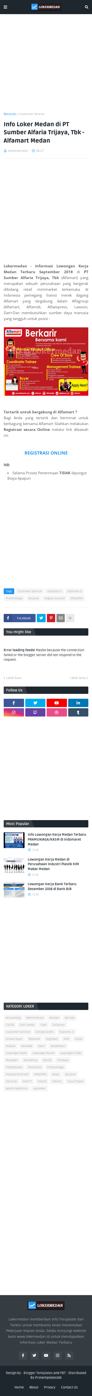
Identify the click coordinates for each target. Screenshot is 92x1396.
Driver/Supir (14, 1039)
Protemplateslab (48, 1378)
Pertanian (34, 1067)
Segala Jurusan (54, 598)
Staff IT (27, 1081)
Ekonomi (34, 1039)
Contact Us (69, 1387)
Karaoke (26, 1046)
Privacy (49, 1387)
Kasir (41, 1046)
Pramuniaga (14, 598)
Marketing (30, 1060)
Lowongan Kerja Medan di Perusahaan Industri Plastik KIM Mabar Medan (53, 864)
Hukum (10, 1046)
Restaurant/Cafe (17, 1074)
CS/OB (10, 1025)
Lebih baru (14, 678)
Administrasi (35, 1018)
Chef (43, 1025)
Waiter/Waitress (17, 1088)
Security (11, 1081)
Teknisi (57, 1081)
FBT (63, 1373)
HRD (66, 1039)
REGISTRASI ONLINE (46, 453)
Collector (58, 1025)
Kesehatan (58, 1046)
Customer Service (31, 114)
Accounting (13, 1018)
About (33, 1387)
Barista (70, 1018)
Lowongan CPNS (70, 1053)
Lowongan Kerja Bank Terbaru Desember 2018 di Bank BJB (52, 886)
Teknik (42, 1081)
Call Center (27, 1025)
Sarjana (33, 598)
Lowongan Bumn (43, 1053)
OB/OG (47, 1060)
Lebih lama (78, 678)
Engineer (52, 1039)
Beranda (10, 114)
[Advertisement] (46, 66)
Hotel (78, 1039)
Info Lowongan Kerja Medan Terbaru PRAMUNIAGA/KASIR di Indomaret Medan (57, 839)
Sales (55, 1074)
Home (19, 1387)
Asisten (54, 1018)
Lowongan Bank (16, 1053)
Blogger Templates (38, 1373)
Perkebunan (14, 1067)
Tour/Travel (75, 1081)
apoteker (39, 1088)
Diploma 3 (54, 591)
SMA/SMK (76, 598)
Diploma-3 (74, 591)
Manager (12, 1060)
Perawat (62, 1060)
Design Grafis (45, 1032)
